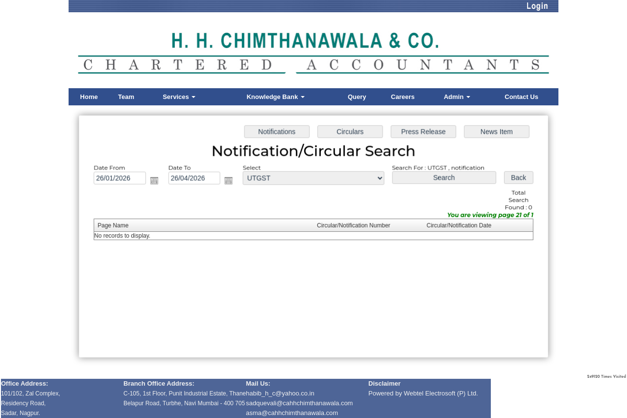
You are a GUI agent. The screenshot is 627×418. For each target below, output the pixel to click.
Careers (402, 96)
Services (179, 96)
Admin (457, 96)
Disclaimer (384, 383)
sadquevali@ (264, 403)
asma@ (292, 413)
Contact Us (521, 96)
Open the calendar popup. (158, 182)
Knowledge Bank (275, 96)
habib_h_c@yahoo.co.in (280, 393)
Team (126, 96)
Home (89, 96)
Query (357, 96)
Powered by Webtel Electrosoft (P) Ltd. (423, 393)
